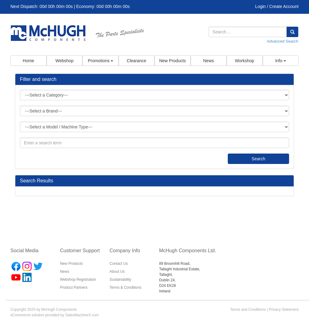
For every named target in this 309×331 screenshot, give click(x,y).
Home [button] (28, 60)
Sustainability (120, 279)
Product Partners (74, 287)
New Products (71, 263)
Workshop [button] (244, 60)
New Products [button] (172, 60)
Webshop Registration (78, 279)
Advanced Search (282, 41)
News (64, 271)
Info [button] (280, 60)
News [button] (208, 60)
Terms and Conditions (248, 309)
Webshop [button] (64, 60)
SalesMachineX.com (82, 315)
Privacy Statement (284, 309)
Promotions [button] (100, 60)
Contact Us (118, 263)
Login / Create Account (277, 6)
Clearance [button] (136, 60)
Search (258, 158)
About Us (116, 271)
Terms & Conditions (125, 287)
